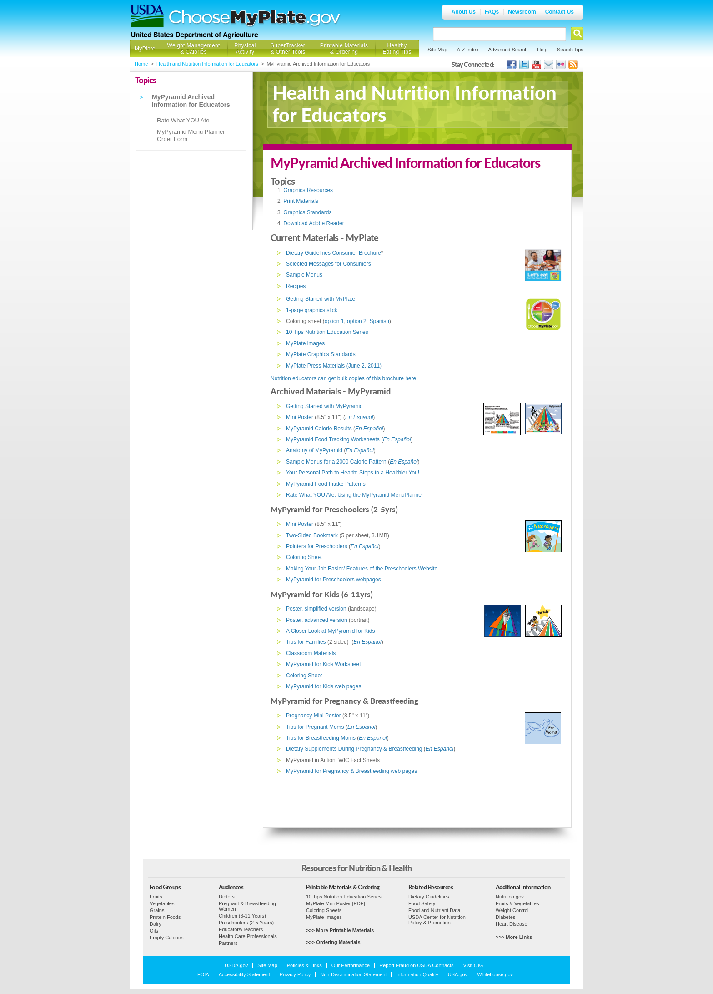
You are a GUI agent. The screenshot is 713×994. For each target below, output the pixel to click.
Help (542, 49)
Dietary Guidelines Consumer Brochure (333, 253)
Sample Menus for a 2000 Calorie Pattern (336, 462)
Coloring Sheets (323, 910)
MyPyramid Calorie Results (319, 428)
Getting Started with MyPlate (320, 299)
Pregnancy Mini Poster (313, 715)
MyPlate (145, 48)
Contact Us (559, 12)
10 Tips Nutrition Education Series (327, 332)
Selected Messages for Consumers (328, 264)
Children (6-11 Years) (242, 915)
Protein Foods (165, 917)
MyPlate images (305, 343)
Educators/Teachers (241, 929)
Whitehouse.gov (495, 974)
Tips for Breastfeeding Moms (321, 738)
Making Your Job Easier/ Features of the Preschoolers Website (361, 568)
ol (371, 417)
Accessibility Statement (244, 974)
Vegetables (162, 903)
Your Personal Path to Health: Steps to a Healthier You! (352, 472)
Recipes (296, 286)
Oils (154, 930)
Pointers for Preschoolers (316, 546)
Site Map (437, 49)
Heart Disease (511, 924)
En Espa (355, 417)
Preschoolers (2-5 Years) (246, 922)
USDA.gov (236, 965)
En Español (367, 642)
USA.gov (457, 974)
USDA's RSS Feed (573, 64)
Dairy (155, 924)
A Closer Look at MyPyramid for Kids (330, 631)
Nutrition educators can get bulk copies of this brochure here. (344, 378)
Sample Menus (304, 275)
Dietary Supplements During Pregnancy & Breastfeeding (354, 749)
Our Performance (350, 965)
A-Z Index (468, 49)
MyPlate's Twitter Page (524, 64)
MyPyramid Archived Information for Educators (191, 100)
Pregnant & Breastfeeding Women (247, 906)
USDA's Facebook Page (512, 64)
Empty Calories (167, 937)
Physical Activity (245, 48)
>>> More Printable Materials (340, 930)
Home (141, 63)
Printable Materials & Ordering (344, 48)
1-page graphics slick (311, 310)
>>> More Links (514, 937)
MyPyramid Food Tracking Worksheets (333, 439)
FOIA (203, 974)
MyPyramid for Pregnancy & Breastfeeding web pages (351, 771)
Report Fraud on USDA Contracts (416, 965)
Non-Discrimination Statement (353, 974)
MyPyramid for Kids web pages (323, 686)
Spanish (379, 321)
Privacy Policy (295, 974)
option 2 (357, 321)
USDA (147, 16)
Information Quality (417, 974)
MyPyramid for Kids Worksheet (323, 664)
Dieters (227, 896)
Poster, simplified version (316, 608)
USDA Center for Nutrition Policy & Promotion (437, 919)
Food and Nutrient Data (434, 910)
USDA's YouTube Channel (536, 64)
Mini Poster (299, 417)
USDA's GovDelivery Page (548, 64)
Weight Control (512, 910)
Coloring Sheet (304, 557)
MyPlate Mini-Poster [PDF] (335, 903)
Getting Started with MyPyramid (324, 406)
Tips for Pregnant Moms (315, 727)
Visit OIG (473, 965)
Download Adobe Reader (313, 223)
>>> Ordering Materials (333, 942)
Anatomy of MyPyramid (314, 450)
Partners (228, 943)
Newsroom (522, 12)
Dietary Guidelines (428, 896)
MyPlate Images (324, 917)
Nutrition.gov (510, 896)
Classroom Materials (311, 653)
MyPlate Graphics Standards (321, 354)
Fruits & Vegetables (517, 903)
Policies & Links (304, 965)
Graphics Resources (308, 190)
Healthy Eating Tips (397, 48)
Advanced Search (507, 49)
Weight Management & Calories (193, 48)
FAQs (492, 12)
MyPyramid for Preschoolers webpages (333, 579)
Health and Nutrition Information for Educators (207, 63)
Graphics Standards (307, 212)
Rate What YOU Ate (183, 120)
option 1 (334, 321)
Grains (157, 910)
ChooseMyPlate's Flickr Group (561, 64)
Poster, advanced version (316, 620)
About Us (464, 12)
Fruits (156, 896)
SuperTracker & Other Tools (288, 48)
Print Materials (300, 201)
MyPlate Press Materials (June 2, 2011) (334, 366)
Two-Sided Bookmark (312, 535)
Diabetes (505, 917)
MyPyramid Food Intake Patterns (326, 484)
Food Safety (421, 903)
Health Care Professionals (248, 936)
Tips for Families (306, 642)
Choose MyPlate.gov (255, 19)
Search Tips (570, 49)
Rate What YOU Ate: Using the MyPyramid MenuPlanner (354, 495)
